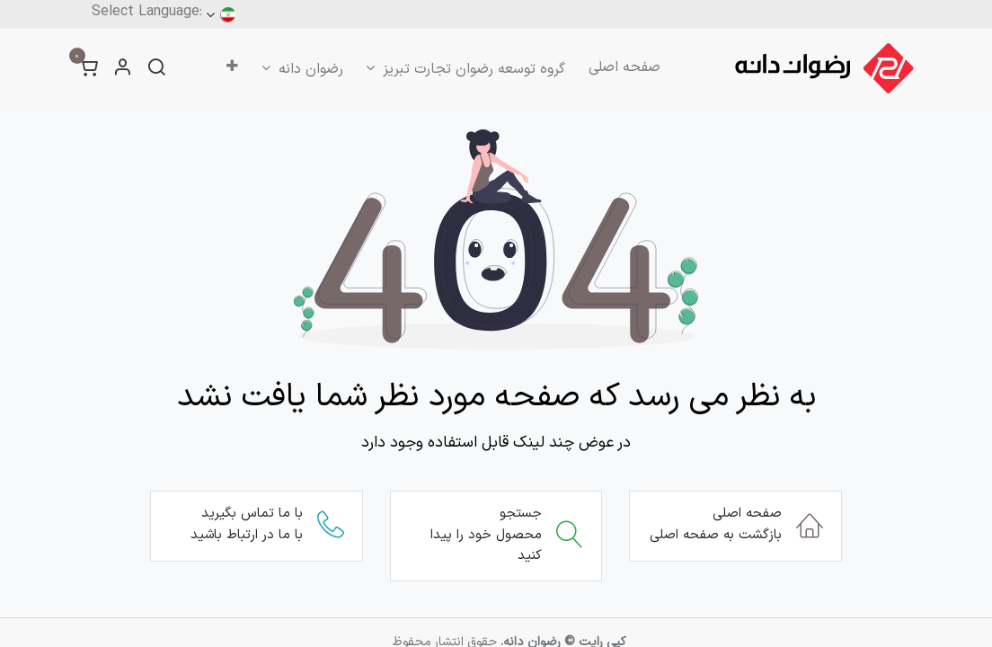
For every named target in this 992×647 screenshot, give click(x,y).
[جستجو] (156, 69)
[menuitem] (624, 67)
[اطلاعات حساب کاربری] (122, 69)
